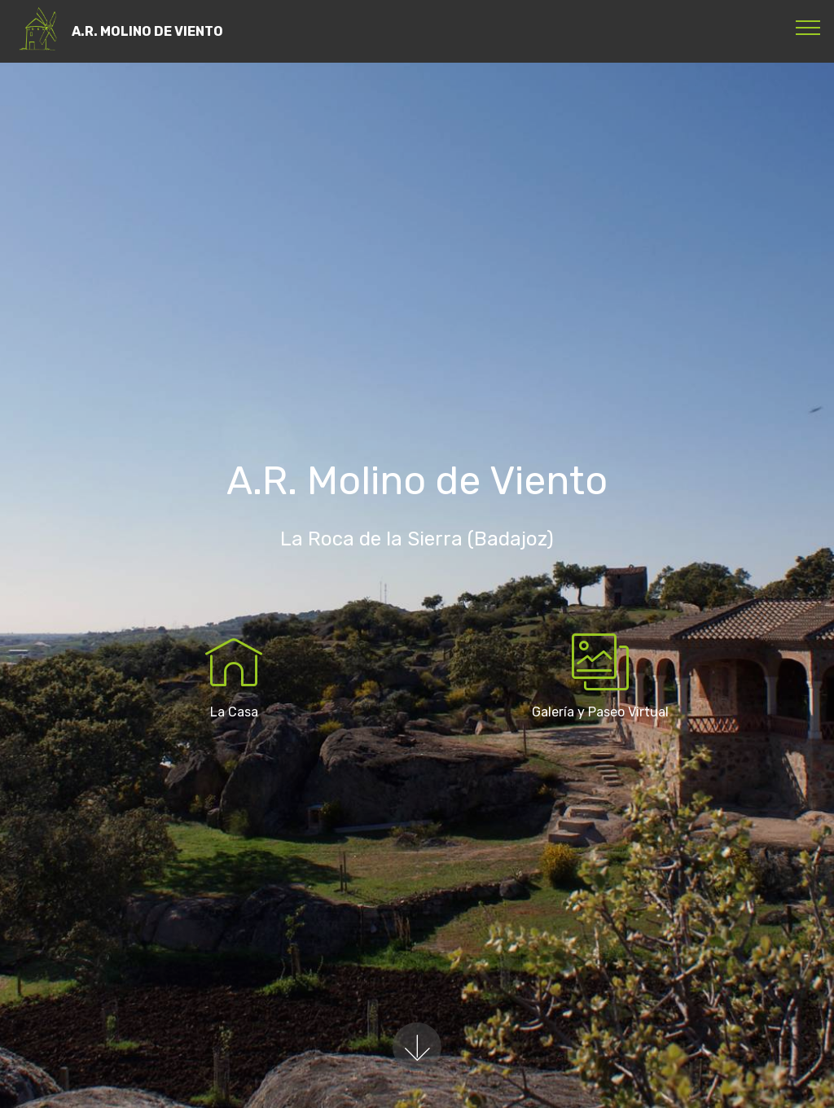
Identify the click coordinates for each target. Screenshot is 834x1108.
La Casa (234, 712)
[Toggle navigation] (808, 27)
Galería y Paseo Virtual (600, 712)
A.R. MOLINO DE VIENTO (147, 31)
